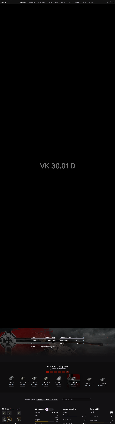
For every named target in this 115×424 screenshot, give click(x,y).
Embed (91, 2)
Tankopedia (22, 2)
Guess (63, 2)
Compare (32, 2)
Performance (41, 2)
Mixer (56, 2)
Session (77, 2)
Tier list (84, 2)
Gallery (70, 2)
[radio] (39, 415)
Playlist (50, 2)
